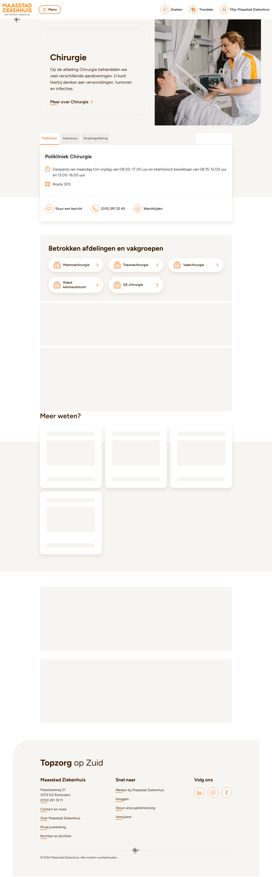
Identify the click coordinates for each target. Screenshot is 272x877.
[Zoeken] (171, 9)
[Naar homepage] (17, 13)
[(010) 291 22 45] (108, 208)
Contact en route (53, 810)
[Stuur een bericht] (63, 208)
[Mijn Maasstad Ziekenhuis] (244, 9)
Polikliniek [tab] (49, 138)
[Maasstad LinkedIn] (199, 793)
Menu (50, 9)
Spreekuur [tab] (70, 138)
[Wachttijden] (148, 208)
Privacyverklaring (53, 828)
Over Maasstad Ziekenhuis (60, 819)
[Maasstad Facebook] (226, 793)
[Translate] (201, 9)
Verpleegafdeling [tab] (95, 138)
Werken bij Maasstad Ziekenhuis (140, 791)
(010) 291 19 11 (51, 801)
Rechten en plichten (55, 837)
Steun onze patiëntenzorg (135, 809)
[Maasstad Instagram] (213, 793)
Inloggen (122, 800)
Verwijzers (123, 817)
